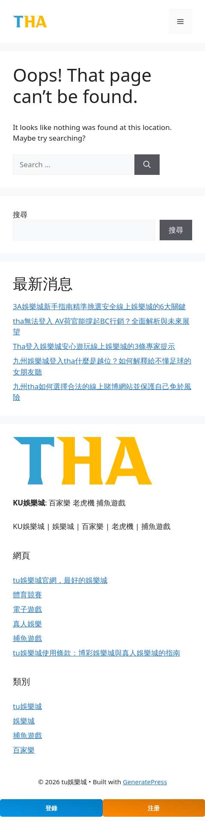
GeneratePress (145, 781)
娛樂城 (24, 721)
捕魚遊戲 (27, 638)
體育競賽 (27, 595)
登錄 (51, 808)
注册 (154, 808)
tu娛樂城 (27, 706)
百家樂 (24, 750)
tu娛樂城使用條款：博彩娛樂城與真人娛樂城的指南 (96, 653)
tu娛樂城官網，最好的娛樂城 (60, 580)
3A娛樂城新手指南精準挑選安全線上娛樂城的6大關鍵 (99, 306)
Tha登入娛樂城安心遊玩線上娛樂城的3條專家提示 (94, 346)
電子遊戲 (27, 609)
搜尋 (20, 214)
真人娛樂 (27, 624)
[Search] (147, 164)
